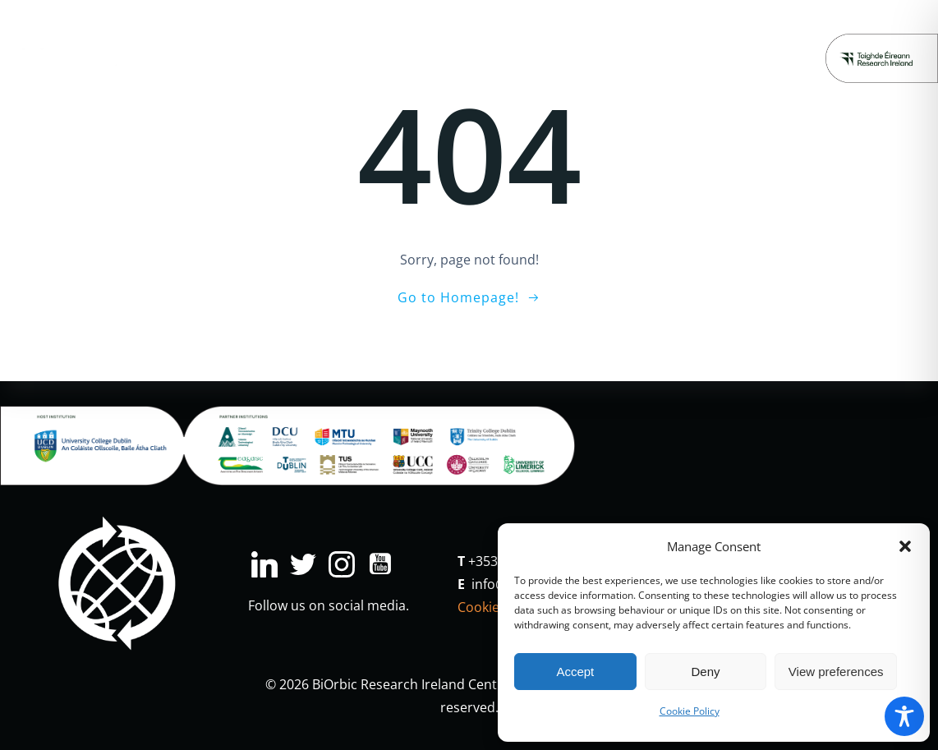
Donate (477, 83)
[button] (905, 546)
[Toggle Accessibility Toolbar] (904, 716)
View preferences (836, 672)
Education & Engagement (404, 33)
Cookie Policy (690, 711)
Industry (268, 33)
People (711, 33)
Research (183, 33)
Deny (705, 672)
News (648, 33)
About (779, 33)
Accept (575, 672)
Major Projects (559, 33)
